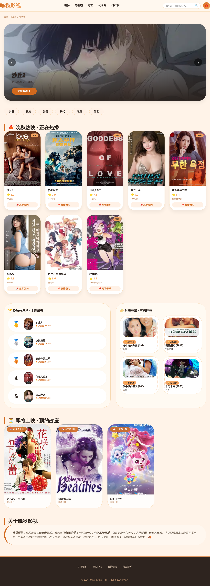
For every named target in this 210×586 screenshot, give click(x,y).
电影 (67, 5)
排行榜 (115, 5)
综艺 (90, 5)
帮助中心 (97, 566)
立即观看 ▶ (24, 91)
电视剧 (79, 5)
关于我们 (82, 566)
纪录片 (102, 5)
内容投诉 (127, 566)
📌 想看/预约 (22, 205)
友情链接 (112, 566)
